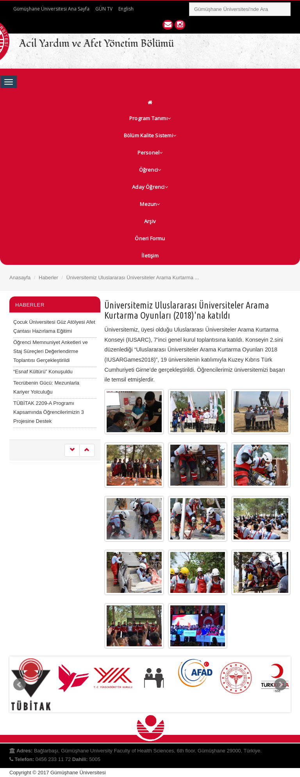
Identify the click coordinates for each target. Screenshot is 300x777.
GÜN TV (103, 8)
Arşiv (150, 221)
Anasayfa (19, 277)
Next (280, 684)
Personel (150, 152)
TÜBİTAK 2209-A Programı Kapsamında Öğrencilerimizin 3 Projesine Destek (48, 412)
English (126, 8)
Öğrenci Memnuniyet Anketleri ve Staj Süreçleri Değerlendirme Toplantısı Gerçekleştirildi (50, 351)
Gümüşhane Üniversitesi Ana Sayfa (51, 8)
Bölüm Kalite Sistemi (150, 135)
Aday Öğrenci (150, 186)
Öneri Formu (150, 238)
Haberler (48, 277)
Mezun (150, 204)
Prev (19, 684)
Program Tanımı (150, 118)
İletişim (150, 255)
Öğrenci (150, 169)
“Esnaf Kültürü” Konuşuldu (43, 371)
